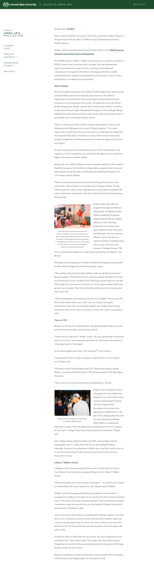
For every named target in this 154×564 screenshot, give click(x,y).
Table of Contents (10, 55)
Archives (10, 71)
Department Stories (11, 64)
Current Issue (9, 47)
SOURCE (70, 29)
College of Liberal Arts (57, 4)
